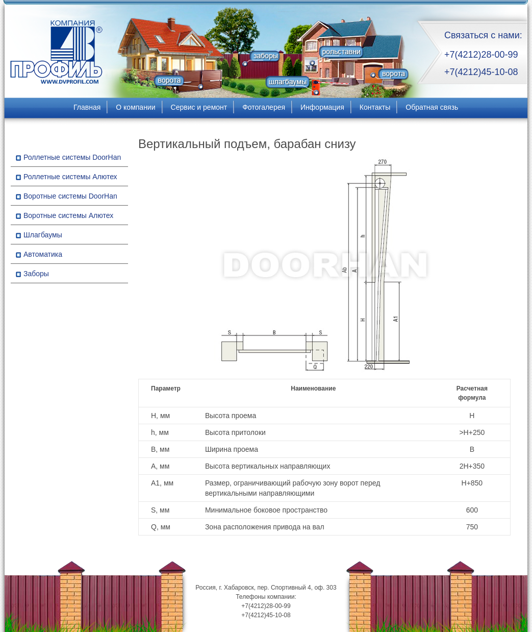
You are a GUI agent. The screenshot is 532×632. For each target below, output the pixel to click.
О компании (135, 107)
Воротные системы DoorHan (70, 196)
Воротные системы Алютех (68, 215)
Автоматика (42, 254)
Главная (86, 107)
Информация (322, 107)
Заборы (36, 274)
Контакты (375, 107)
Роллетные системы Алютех (70, 177)
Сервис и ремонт (199, 107)
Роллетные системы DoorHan (72, 157)
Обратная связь (432, 107)
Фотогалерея (263, 107)
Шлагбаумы (42, 235)
